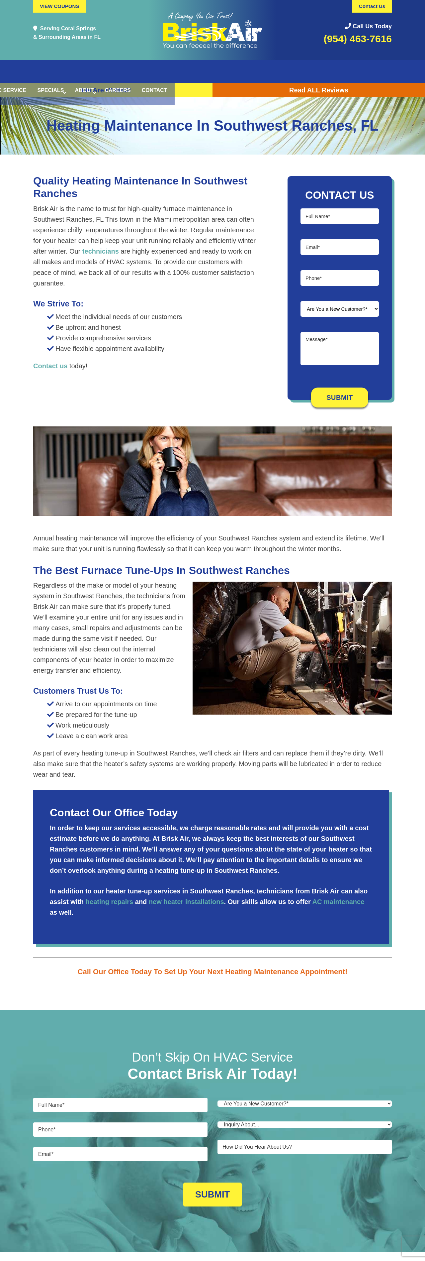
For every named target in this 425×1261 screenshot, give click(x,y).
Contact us (50, 366)
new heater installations (186, 901)
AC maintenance (338, 901)
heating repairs (109, 901)
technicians (100, 251)
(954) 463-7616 (358, 38)
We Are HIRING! (106, 90)
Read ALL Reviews (318, 90)
